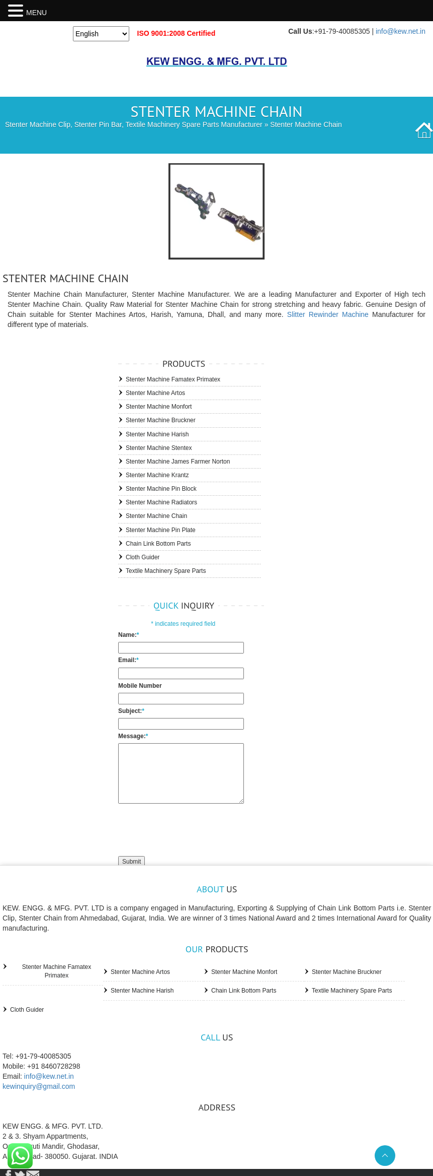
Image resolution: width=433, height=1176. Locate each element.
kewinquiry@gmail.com (39, 1086)
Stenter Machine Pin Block (161, 488)
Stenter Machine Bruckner (161, 420)
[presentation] (194, 828)
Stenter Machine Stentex (159, 447)
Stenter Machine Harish (157, 434)
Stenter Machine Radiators (161, 502)
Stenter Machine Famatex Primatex (173, 379)
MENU (36, 13)
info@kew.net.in (400, 31)
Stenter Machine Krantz (157, 475)
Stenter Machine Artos (155, 393)
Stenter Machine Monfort (159, 406)
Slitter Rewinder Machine (328, 314)
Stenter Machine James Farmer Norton (178, 461)
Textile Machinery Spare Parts (166, 570)
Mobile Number (140, 685)
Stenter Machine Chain (156, 515)
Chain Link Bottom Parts (158, 543)
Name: (128, 634)
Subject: (131, 710)
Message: (133, 736)
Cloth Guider (142, 557)
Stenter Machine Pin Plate (161, 530)
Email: (128, 660)
